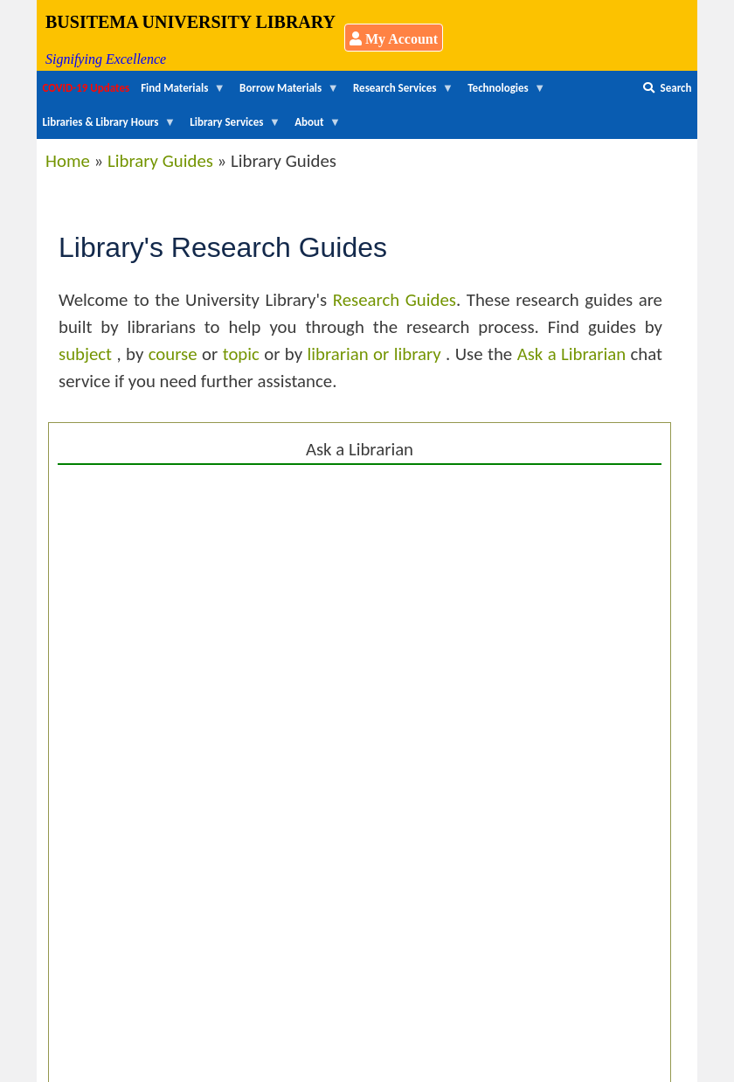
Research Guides (394, 299)
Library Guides (160, 160)
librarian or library (377, 354)
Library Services (232, 127)
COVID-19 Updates (86, 87)
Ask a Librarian (572, 354)
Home (67, 160)
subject (87, 354)
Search (667, 87)
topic (244, 354)
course (175, 354)
